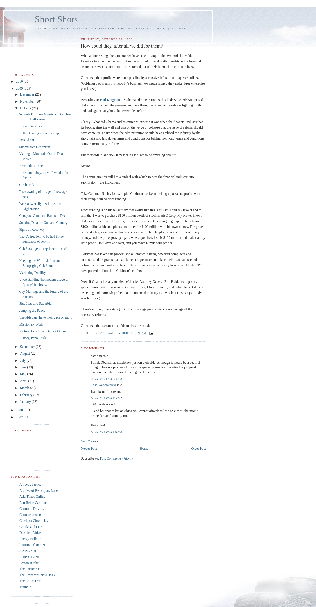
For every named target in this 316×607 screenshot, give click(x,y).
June (23, 367)
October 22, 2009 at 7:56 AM (106, 378)
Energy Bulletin (30, 539)
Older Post (198, 448)
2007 (19, 417)
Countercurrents (30, 515)
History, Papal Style (33, 338)
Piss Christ (26, 140)
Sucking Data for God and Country (43, 223)
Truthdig (25, 587)
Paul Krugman (110, 100)
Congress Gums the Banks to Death (43, 216)
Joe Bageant (27, 551)
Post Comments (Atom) (116, 458)
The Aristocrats (29, 569)
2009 (19, 88)
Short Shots (56, 19)
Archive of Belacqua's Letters (39, 490)
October (26, 108)
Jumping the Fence (32, 310)
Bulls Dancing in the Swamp (39, 133)
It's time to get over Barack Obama (43, 331)
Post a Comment (90, 441)
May (23, 374)
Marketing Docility (32, 272)
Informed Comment (33, 545)
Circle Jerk (26, 185)
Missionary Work (31, 324)
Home (144, 448)
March (25, 388)
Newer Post (89, 448)
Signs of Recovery (32, 229)
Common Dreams (31, 508)
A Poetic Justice (30, 484)
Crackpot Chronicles (33, 520)
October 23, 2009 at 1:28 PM (106, 432)
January (26, 401)
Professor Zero (29, 557)
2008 (19, 410)
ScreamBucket (29, 563)
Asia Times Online (32, 496)
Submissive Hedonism (34, 147)
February (26, 395)
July (23, 360)
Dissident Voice (30, 532)
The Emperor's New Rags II (38, 575)
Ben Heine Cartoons (33, 502)
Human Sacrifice (30, 126)
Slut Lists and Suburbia (35, 303)
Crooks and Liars (31, 527)
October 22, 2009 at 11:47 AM (107, 398)
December (27, 94)
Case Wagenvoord (103, 385)
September (28, 347)
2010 (19, 81)
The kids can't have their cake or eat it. (45, 317)
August (25, 353)
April (24, 381)
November (27, 101)
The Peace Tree (30, 581)
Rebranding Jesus (31, 166)
